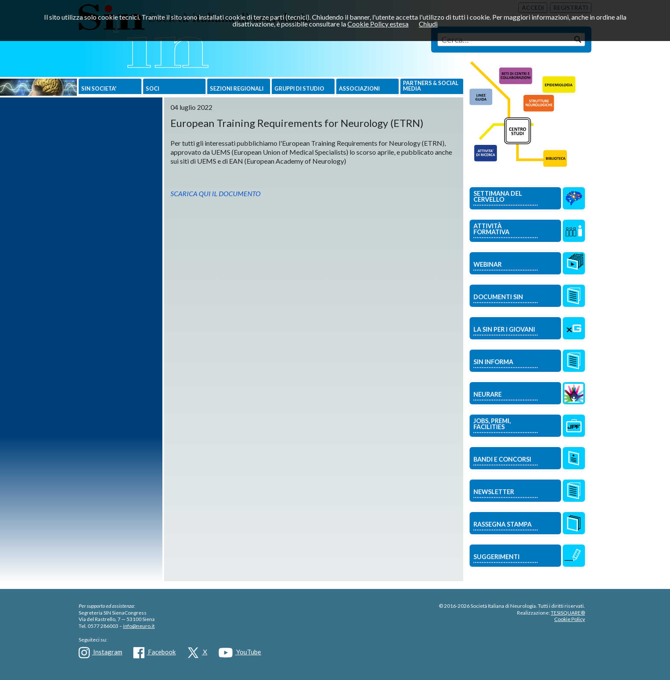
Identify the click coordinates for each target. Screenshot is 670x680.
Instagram (100, 652)
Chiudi (428, 24)
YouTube (239, 652)
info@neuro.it (139, 626)
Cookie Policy (569, 619)
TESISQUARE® (568, 612)
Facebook (154, 652)
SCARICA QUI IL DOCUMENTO (215, 193)
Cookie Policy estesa (377, 24)
